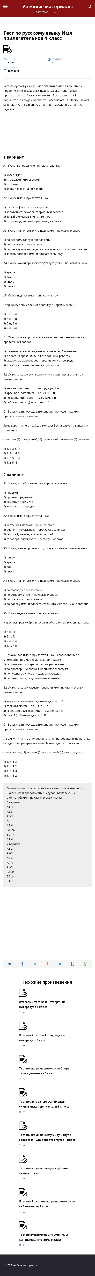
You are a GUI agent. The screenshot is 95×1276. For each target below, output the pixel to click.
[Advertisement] (47, 134)
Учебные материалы (47, 6)
